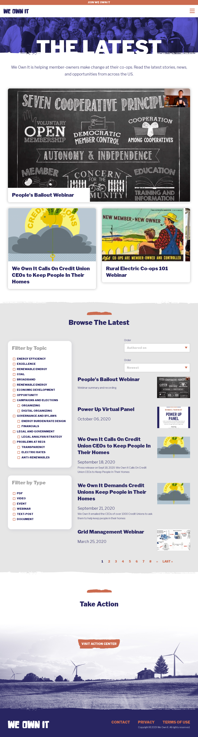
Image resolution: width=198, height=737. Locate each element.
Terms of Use (176, 722)
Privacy (146, 722)
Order (127, 340)
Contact (120, 722)
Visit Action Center (99, 644)
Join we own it (99, 2)
